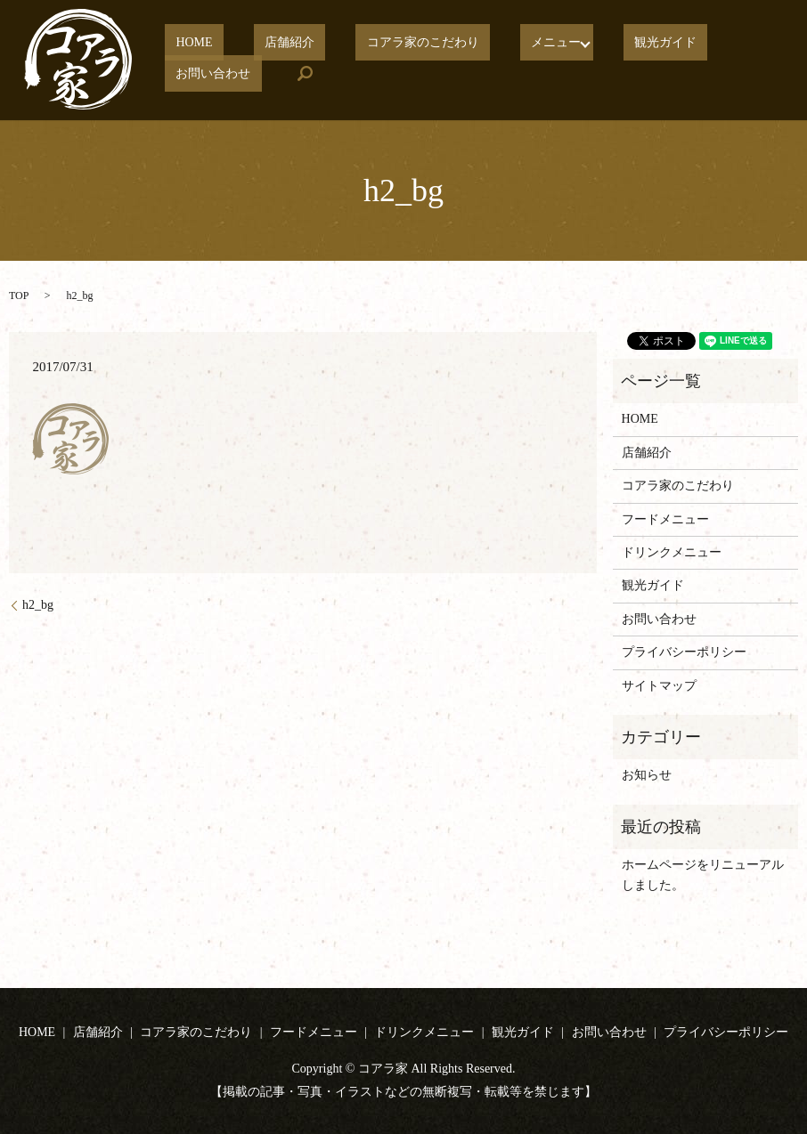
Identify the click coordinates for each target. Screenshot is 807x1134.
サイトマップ (659, 686)
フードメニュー (665, 519)
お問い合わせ (675, 43)
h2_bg (37, 605)
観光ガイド (577, 43)
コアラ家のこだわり (367, 43)
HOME (183, 43)
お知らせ (647, 775)
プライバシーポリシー (684, 652)
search (178, 73)
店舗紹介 (256, 43)
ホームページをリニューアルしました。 (703, 874)
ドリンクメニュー (671, 552)
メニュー (478, 43)
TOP (19, 295)
